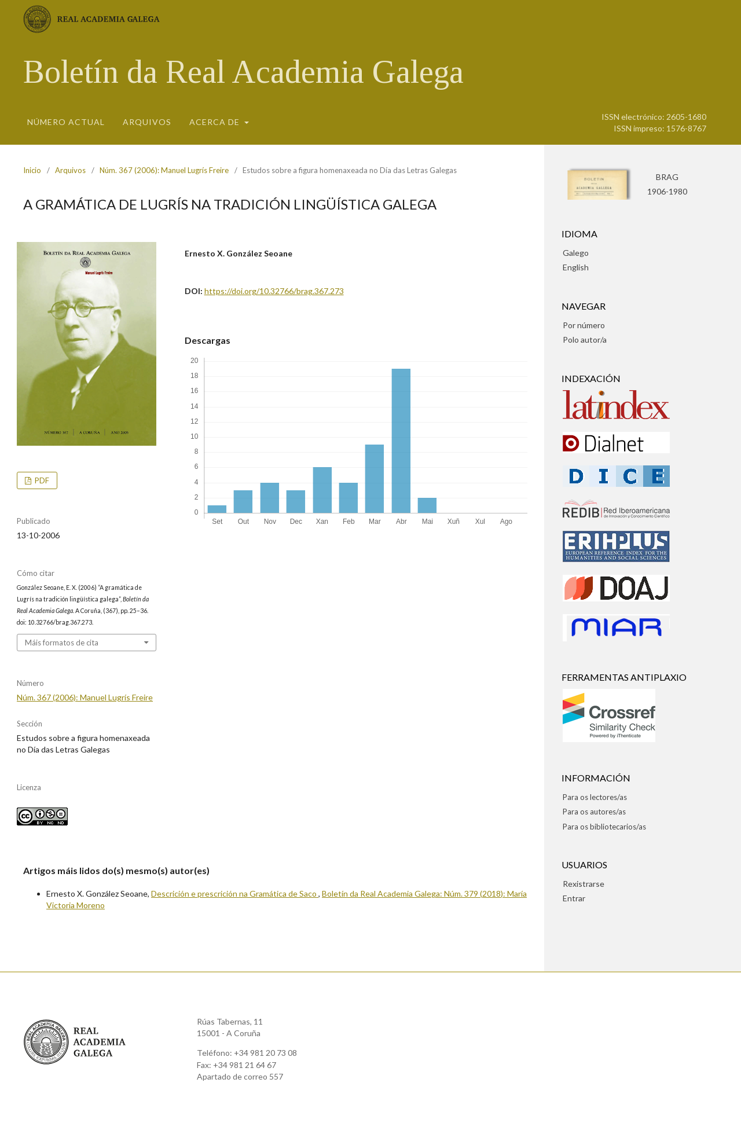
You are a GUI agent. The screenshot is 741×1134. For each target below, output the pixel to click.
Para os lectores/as (595, 797)
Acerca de (215, 122)
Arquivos (147, 122)
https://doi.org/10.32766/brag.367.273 (274, 291)
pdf (41, 480)
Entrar (574, 898)
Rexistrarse (583, 884)
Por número (584, 325)
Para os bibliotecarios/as (604, 826)
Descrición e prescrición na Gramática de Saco (234, 893)
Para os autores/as (594, 811)
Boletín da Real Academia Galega (243, 72)
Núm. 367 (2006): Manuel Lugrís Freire (164, 170)
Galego (576, 253)
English (576, 267)
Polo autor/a (585, 339)
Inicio (32, 170)
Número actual (66, 122)
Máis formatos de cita (61, 642)
